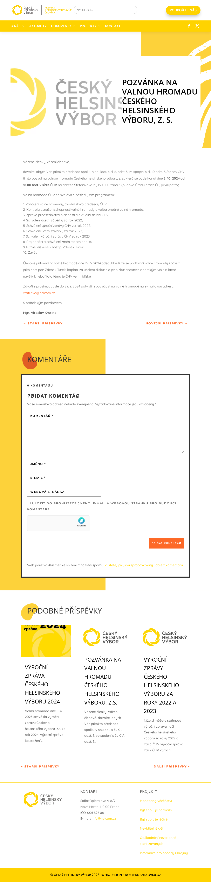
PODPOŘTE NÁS (183, 10)
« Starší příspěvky (40, 766)
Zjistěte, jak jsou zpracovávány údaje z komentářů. (144, 565)
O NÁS (16, 26)
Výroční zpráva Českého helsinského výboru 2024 (42, 684)
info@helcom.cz (104, 818)
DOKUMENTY (61, 26)
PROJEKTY (88, 26)
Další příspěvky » (172, 766)
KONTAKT (113, 26)
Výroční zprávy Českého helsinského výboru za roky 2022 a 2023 (161, 685)
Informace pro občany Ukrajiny (164, 853)
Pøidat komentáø (166, 543)
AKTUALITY (38, 26)
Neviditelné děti (152, 828)
